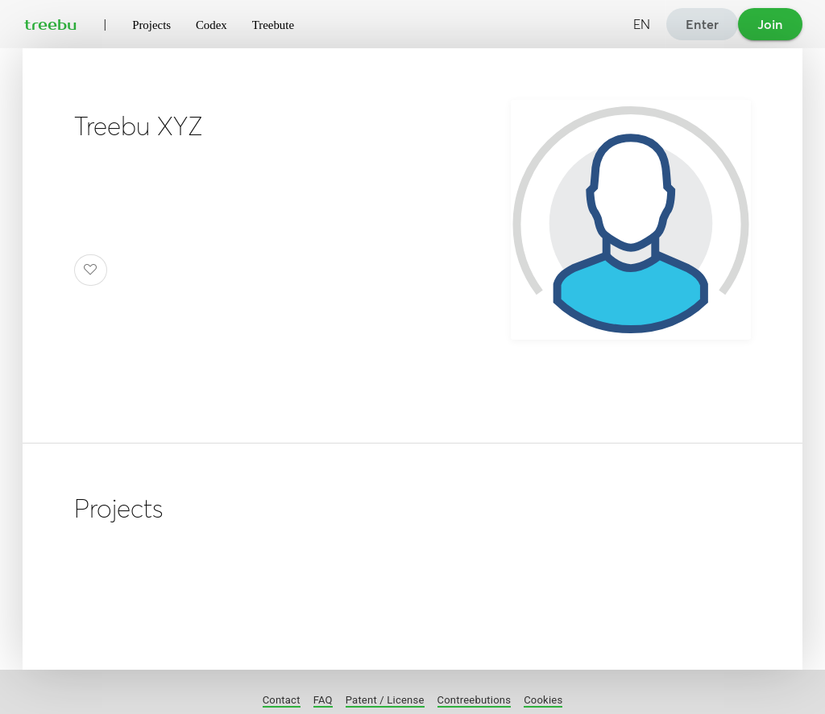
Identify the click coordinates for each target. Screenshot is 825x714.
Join (770, 24)
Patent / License (385, 700)
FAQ (323, 700)
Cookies (543, 700)
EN (641, 24)
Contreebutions (474, 700)
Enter (702, 24)
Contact (282, 700)
